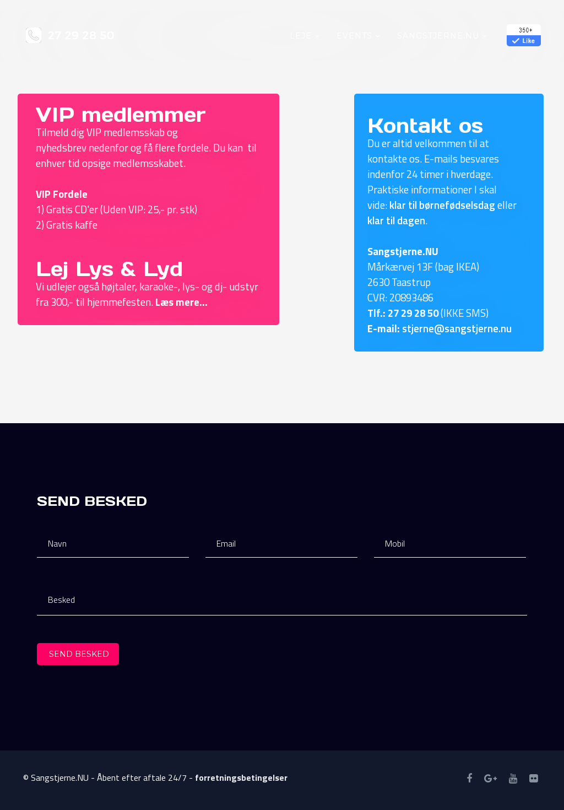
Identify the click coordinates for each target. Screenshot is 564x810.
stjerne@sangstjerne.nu (457, 328)
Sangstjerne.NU (438, 36)
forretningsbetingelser (241, 777)
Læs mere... (181, 302)
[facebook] (469, 778)
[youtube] (513, 778)
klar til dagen (396, 220)
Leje (301, 36)
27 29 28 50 (413, 313)
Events (354, 36)
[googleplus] (490, 778)
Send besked (78, 654)
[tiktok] (533, 778)
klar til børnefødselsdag (442, 205)
